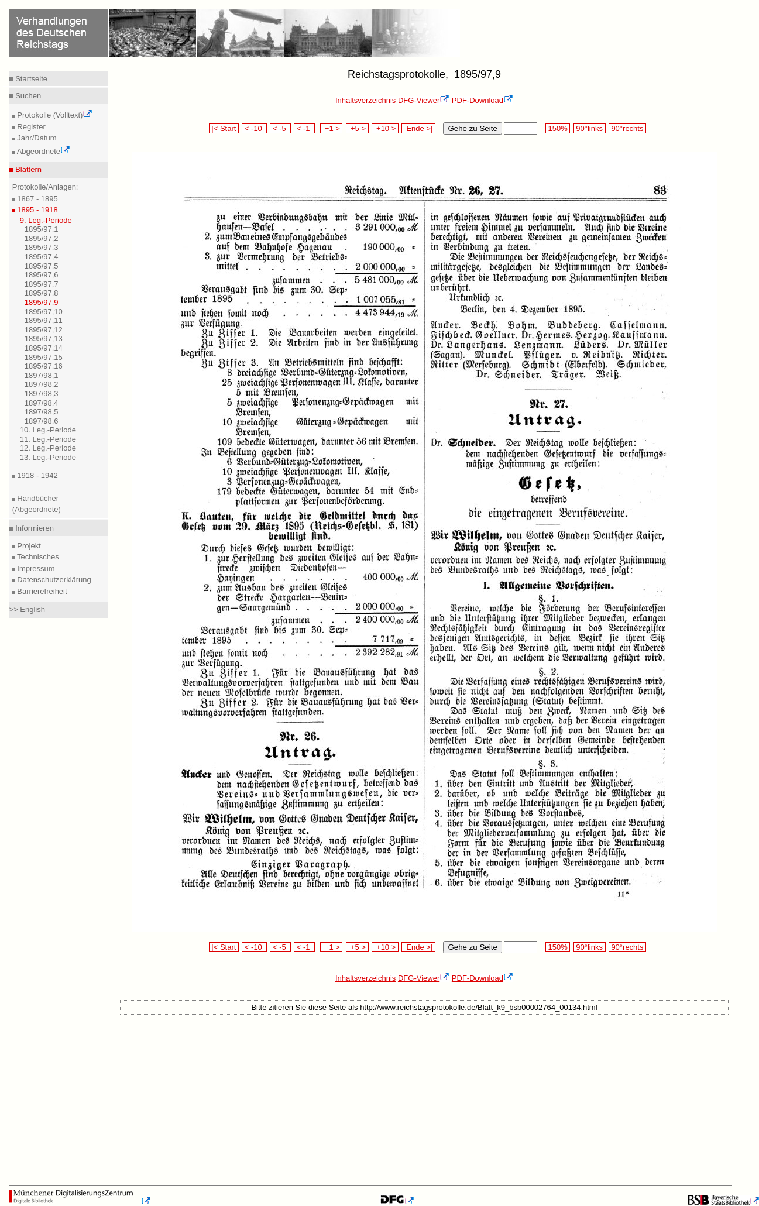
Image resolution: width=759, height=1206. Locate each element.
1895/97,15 (44, 357)
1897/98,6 (42, 421)
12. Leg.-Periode (48, 448)
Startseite (30, 78)
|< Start (224, 128)
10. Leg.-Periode (48, 429)
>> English (27, 609)
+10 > (385, 128)
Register (30, 126)
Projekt (28, 545)
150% (557, 128)
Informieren (33, 528)
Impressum (35, 568)
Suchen (27, 95)
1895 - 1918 (36, 209)
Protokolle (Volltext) (54, 115)
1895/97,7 (42, 284)
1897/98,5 (42, 411)
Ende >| (418, 128)
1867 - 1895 (36, 198)
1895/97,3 (42, 247)
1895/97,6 (42, 274)
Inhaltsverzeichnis (365, 100)
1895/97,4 (42, 256)
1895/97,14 (44, 347)
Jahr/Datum (36, 137)
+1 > (331, 128)
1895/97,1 (42, 229)
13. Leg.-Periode (48, 457)
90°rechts (627, 128)
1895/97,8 (42, 292)
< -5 (280, 128)
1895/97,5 (42, 266)
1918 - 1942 (36, 475)
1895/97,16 (44, 366)
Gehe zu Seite (472, 128)
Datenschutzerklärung (53, 579)
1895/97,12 (44, 329)
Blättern (27, 169)
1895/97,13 (44, 338)
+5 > (357, 128)
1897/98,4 (42, 402)
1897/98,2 (42, 384)
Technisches (37, 556)
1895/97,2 (42, 238)
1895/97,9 (42, 302)
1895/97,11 (44, 320)
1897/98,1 (42, 375)
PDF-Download (482, 100)
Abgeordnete (42, 151)
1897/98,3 (42, 393)
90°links (589, 128)
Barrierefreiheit (41, 591)
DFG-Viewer (423, 100)
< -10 (254, 128)
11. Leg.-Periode (48, 439)
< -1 (304, 128)
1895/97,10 (44, 311)
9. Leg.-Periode (46, 220)
